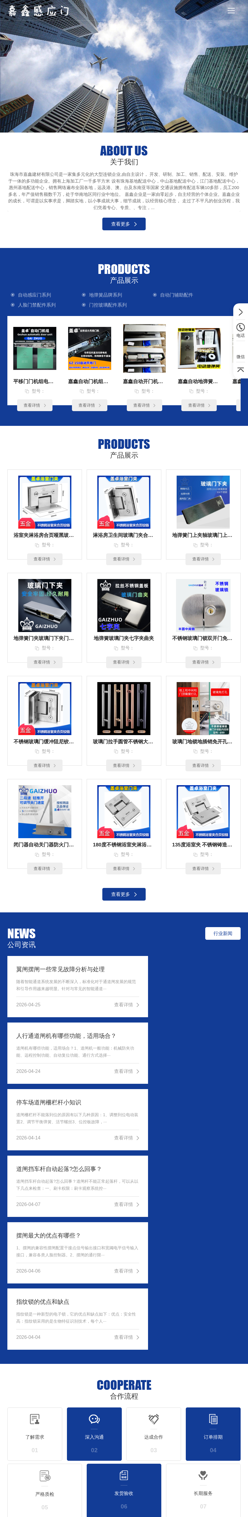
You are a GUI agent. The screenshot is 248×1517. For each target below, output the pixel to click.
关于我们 (231, 1413)
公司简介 (232, 1442)
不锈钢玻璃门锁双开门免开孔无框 (203, 640)
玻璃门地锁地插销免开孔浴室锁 (203, 745)
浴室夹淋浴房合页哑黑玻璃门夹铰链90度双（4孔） (45, 537)
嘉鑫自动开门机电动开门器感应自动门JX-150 (144, 382)
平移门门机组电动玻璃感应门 (34, 382)
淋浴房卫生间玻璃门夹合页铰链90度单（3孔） (124, 537)
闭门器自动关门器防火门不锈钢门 (45, 849)
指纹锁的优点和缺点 (161, 1108)
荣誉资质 (232, 1452)
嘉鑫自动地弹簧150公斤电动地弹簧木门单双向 (199, 382)
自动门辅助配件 (151, 294)
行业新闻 (193, 1442)
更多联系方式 (201, 1366)
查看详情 (35, 405)
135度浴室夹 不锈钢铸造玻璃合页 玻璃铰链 (203, 849)
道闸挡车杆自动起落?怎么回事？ (178, 1041)
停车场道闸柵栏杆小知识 (48, 1041)
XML (145, 1508)
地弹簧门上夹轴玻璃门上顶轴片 (203, 537)
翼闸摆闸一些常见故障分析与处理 (60, 974)
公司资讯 (192, 1413)
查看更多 (124, 223)
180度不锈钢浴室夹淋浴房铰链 (124, 849)
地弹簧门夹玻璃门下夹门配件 (45, 640)
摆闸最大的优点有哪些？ (48, 1108)
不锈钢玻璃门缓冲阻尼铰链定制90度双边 (45, 745)
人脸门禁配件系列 (212, 294)
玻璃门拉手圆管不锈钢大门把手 (124, 745)
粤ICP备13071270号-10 (116, 1508)
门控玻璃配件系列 (38, 304)
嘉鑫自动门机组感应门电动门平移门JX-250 (89, 382)
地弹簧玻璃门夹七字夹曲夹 (124, 640)
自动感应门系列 (35, 294)
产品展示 (153, 1413)
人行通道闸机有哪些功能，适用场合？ (183, 974)
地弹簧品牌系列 (93, 294)
